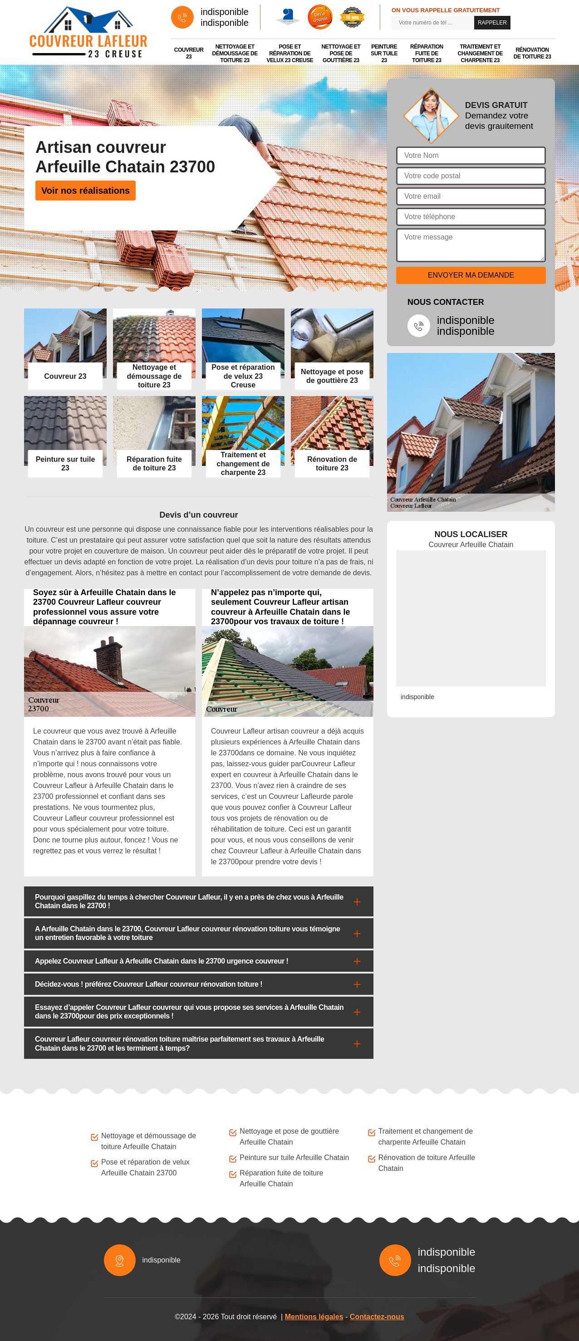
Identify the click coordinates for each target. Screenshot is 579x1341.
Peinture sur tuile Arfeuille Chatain (294, 1157)
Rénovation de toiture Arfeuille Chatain (426, 1163)
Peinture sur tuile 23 (384, 54)
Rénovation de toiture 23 (532, 53)
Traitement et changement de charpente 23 (480, 54)
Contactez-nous (377, 1317)
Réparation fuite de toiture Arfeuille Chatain (281, 1178)
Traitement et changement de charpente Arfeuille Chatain (425, 1136)
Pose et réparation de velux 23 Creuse (290, 54)
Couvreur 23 (189, 53)
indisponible (225, 12)
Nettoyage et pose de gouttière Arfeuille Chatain (289, 1136)
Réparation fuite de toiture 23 (426, 54)
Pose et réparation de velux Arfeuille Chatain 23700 (145, 1167)
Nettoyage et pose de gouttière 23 (340, 54)
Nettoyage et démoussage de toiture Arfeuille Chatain (148, 1141)
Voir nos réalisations (85, 191)
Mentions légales (314, 1317)
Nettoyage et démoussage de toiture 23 (235, 54)
